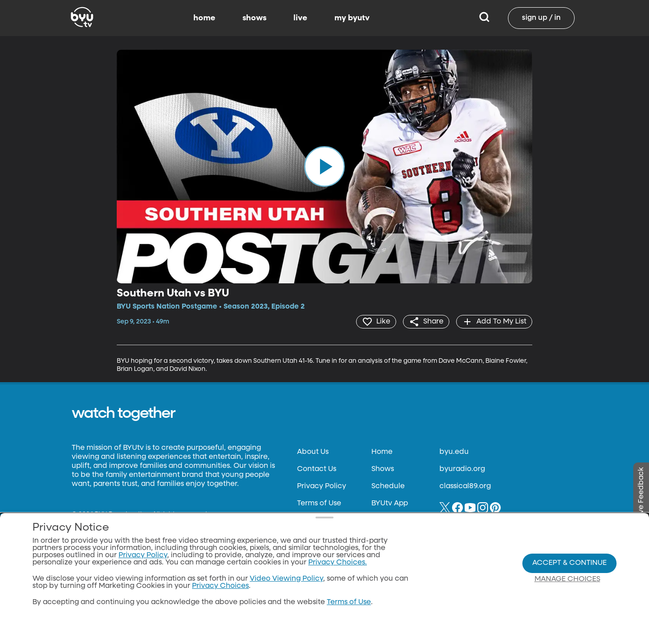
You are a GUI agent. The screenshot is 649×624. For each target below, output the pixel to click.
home (204, 18)
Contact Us (316, 469)
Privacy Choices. (337, 562)
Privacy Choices (220, 586)
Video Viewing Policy (286, 578)
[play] (324, 166)
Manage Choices (567, 579)
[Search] (484, 18)
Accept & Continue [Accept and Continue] (569, 563)
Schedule (388, 486)
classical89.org (465, 486)
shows (254, 18)
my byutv (352, 18)
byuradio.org (462, 469)
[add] (494, 321)
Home (382, 452)
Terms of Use (319, 503)
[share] (426, 321)
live (300, 18)
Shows (382, 469)
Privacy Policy (321, 486)
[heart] (376, 321)
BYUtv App (389, 503)
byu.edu (454, 452)
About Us (313, 452)
